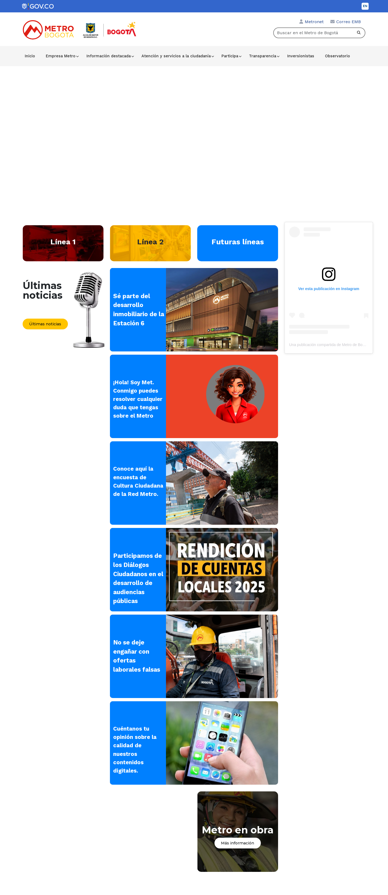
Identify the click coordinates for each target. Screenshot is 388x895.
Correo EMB (348, 21)
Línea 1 (63, 241)
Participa (230, 56)
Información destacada (109, 56)
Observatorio (337, 56)
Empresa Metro (61, 56)
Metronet (314, 21)
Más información (237, 844)
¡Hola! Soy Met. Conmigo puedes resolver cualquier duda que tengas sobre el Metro (138, 399)
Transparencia (263, 56)
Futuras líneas (238, 241)
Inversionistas (301, 56)
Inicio (30, 56)
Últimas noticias (45, 324)
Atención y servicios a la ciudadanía (176, 56)
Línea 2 (150, 241)
